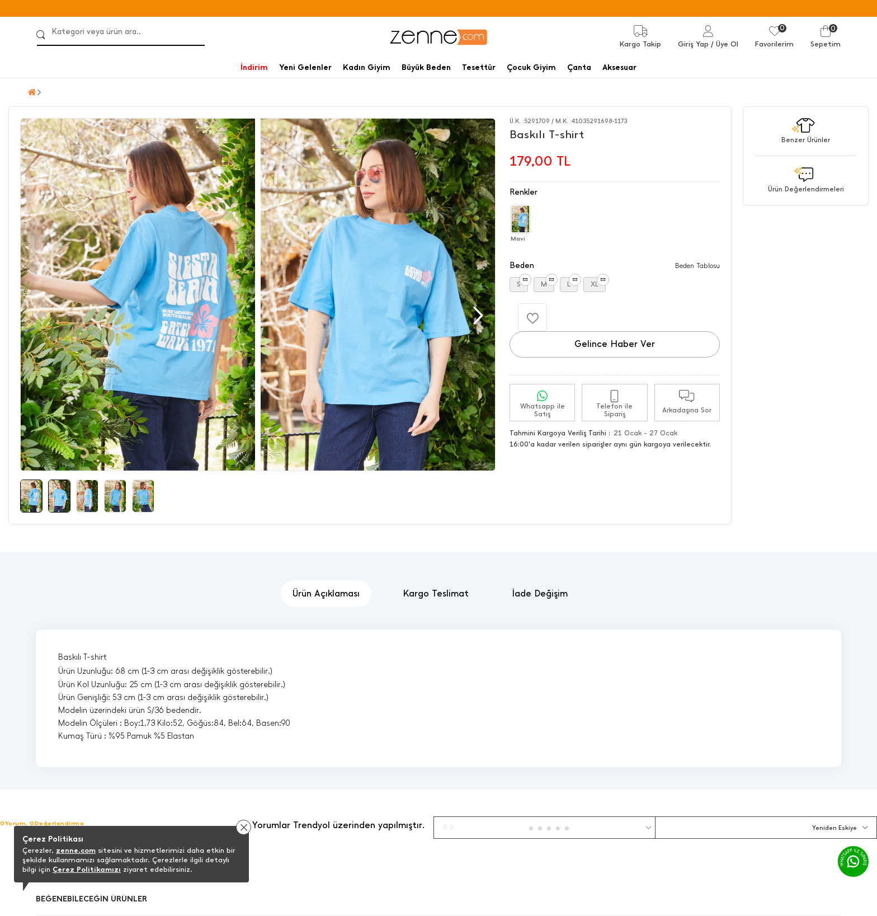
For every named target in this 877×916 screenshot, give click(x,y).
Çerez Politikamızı (87, 869)
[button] (476, 315)
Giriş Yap (693, 44)
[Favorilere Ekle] (532, 317)
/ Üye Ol (724, 44)
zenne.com (76, 850)
